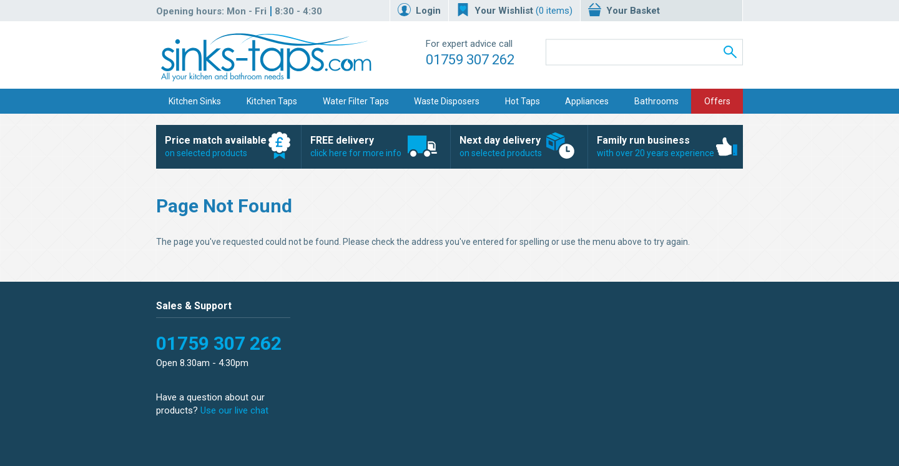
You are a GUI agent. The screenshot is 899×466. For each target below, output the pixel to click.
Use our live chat (234, 410)
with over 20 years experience (659, 146)
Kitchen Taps (272, 101)
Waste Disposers (446, 101)
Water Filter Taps (356, 101)
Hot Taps (522, 101)
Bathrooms (656, 101)
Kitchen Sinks (195, 101)
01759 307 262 (470, 59)
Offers (717, 101)
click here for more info (369, 146)
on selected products (222, 146)
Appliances (587, 101)
